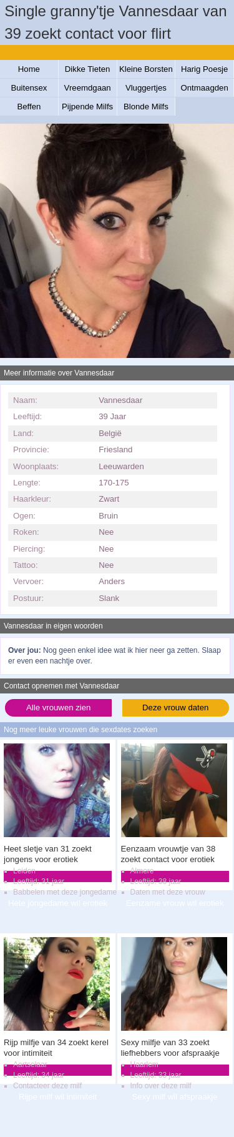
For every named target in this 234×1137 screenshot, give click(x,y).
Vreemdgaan (87, 87)
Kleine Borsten (146, 69)
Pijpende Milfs (87, 106)
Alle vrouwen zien (58, 707)
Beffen (29, 106)
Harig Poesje (204, 69)
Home (29, 69)
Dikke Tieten (87, 69)
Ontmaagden (204, 87)
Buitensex (29, 87)
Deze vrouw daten (175, 707)
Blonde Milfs (146, 106)
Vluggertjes (146, 87)
